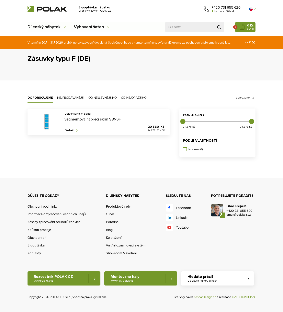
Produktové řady (118, 206)
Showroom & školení (121, 253)
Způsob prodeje (39, 230)
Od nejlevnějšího (102, 98)
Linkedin (182, 218)
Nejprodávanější (70, 98)
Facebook (183, 208)
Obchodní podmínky (42, 206)
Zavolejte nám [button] (206, 9)
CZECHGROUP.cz (243, 297)
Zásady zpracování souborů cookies (54, 222)
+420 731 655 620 (226, 7)
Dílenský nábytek (44, 27)
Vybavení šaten (90, 27)
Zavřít (249, 42)
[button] (252, 9)
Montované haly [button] (125, 279)
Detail (69, 130)
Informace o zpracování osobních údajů (57, 214)
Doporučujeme (40, 98)
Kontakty (34, 253)
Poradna (112, 222)
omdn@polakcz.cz (238, 215)
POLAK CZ (47, 9)
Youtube (182, 227)
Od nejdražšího (134, 98)
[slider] (182, 121)
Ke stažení (113, 238)
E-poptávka (36, 246)
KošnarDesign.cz (205, 297)
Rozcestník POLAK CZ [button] (53, 279)
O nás (110, 214)
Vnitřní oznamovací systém (125, 246)
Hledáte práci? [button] (202, 279)
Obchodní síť (37, 238)
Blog (109, 230)
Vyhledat (219, 27)
